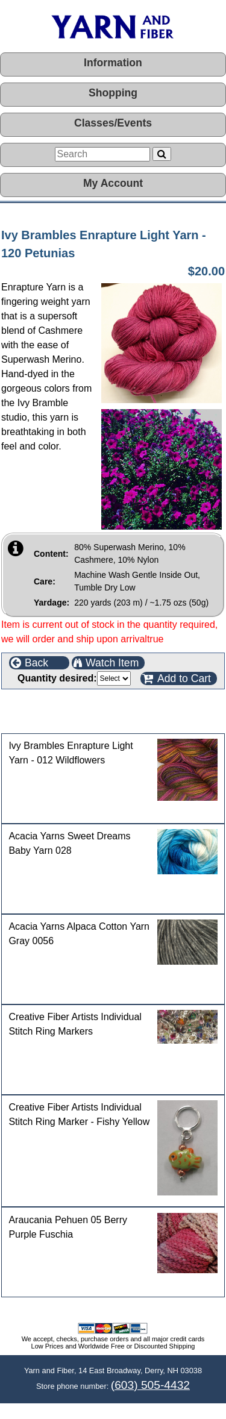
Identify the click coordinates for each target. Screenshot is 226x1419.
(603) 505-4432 (150, 1385)
